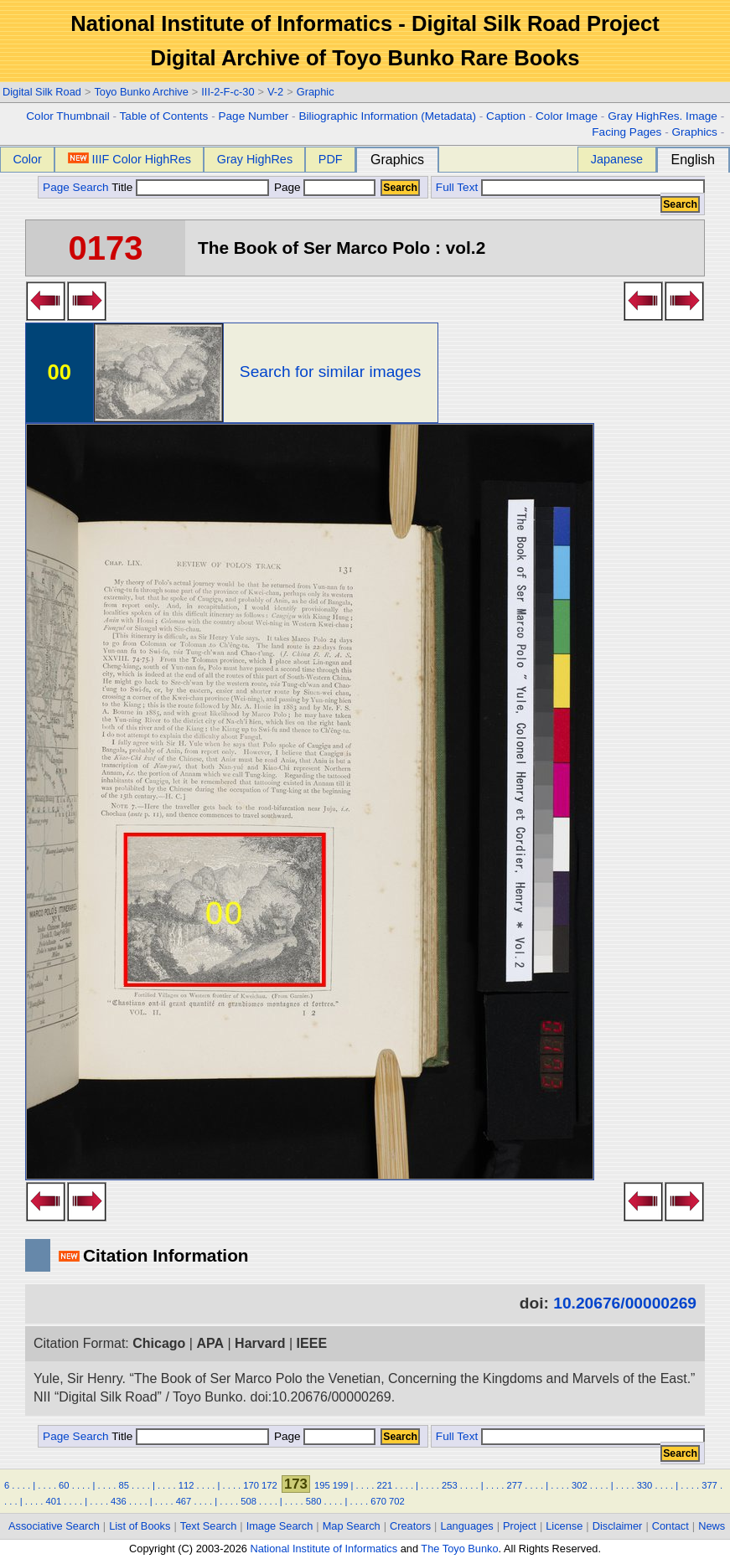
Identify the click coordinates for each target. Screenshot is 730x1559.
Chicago (158, 1343)
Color (27, 159)
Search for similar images (330, 371)
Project (519, 1526)
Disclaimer (618, 1526)
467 (184, 1501)
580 (314, 1501)
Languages (466, 1526)
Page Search (76, 187)
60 (64, 1485)
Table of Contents (164, 116)
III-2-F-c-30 (227, 91)
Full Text (457, 187)
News (711, 1526)
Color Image (567, 116)
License (564, 1526)
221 (384, 1485)
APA (210, 1343)
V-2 (275, 91)
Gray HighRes (255, 159)
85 (123, 1485)
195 (322, 1485)
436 (119, 1501)
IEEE (312, 1343)
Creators (410, 1526)
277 (515, 1485)
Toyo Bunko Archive (141, 91)
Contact (670, 1526)
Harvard (260, 1343)
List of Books (139, 1526)
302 (580, 1485)
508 (248, 1501)
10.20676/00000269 (624, 1303)
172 (269, 1485)
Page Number (253, 116)
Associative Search (54, 1526)
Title (190, 187)
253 (450, 1485)
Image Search (279, 1526)
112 (186, 1485)
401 (54, 1501)
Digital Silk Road (42, 91)
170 (251, 1485)
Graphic (315, 91)
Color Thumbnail (67, 116)
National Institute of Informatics (323, 1548)
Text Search (208, 1526)
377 (709, 1485)
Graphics (694, 132)
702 (397, 1501)
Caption (505, 116)
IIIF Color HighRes (129, 159)
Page (323, 187)
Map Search (352, 1526)
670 (378, 1501)
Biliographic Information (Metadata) (387, 116)
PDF (330, 159)
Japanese (617, 159)
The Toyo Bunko (459, 1548)
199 (341, 1485)
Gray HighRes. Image (662, 116)
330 (645, 1485)
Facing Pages (626, 132)
